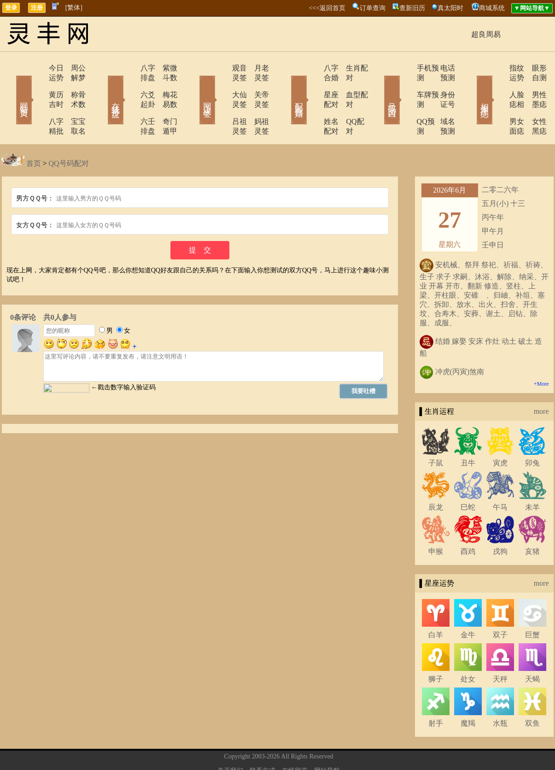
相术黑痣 (471, 86)
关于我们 (230, 741)
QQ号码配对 (69, 134)
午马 (500, 478)
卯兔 (532, 434)
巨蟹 (532, 606)
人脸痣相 (497, 85)
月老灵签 (257, 68)
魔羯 (468, 694)
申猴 (435, 522)
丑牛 (468, 434)
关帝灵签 (257, 85)
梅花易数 (165, 85)
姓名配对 (313, 102)
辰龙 (435, 478)
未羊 (532, 478)
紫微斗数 (165, 68)
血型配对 (349, 85)
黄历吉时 (37, 85)
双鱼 (532, 694)
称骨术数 (73, 85)
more (541, 382)
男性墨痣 (533, 85)
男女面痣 (497, 102)
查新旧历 (412, 8)
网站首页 (10, 86)
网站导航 (327, 741)
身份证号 (441, 85)
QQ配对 (347, 102)
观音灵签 (221, 68)
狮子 (435, 650)
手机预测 (405, 68)
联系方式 (262, 741)
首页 (33, 134)
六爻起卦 (129, 85)
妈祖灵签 (257, 102)
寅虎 (500, 434)
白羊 (435, 606)
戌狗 (500, 522)
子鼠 (435, 434)
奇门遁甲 (165, 102)
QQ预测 (403, 102)
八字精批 (37, 102)
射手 (435, 694)
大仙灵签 (221, 85)
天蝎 (532, 650)
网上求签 (194, 86)
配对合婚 (287, 86)
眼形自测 (533, 68)
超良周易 (486, 34)
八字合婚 (313, 68)
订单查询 (373, 8)
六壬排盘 (129, 102)
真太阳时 (450, 8)
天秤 (500, 650)
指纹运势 (497, 68)
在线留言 (295, 741)
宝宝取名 (73, 102)
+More (541, 355)
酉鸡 (468, 522)
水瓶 (500, 694)
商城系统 (492, 8)
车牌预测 (405, 85)
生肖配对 (349, 68)
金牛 (468, 606)
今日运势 (37, 68)
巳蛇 (468, 478)
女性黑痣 (533, 102)
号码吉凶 (379, 86)
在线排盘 (102, 86)
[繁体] (73, 7)
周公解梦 (73, 68)
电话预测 (441, 68)
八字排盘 (129, 68)
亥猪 (532, 522)
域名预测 (441, 102)
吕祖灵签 (221, 102)
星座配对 (313, 85)
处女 (468, 650)
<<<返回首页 (327, 8)
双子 (500, 606)
